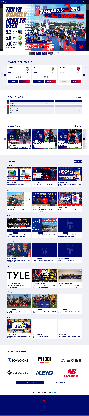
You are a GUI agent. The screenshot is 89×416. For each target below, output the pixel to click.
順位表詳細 (78, 97)
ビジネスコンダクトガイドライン (41, 410)
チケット (66, 2)
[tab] (32, 53)
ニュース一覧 (78, 161)
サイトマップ (51, 410)
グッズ (72, 2)
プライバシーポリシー (36, 408)
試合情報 (13, 81)
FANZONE (79, 126)
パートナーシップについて (59, 382)
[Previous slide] (5, 75)
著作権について (60, 408)
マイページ (78, 2)
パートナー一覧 (30, 382)
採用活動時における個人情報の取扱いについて (48, 408)
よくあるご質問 (28, 408)
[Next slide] (84, 75)
